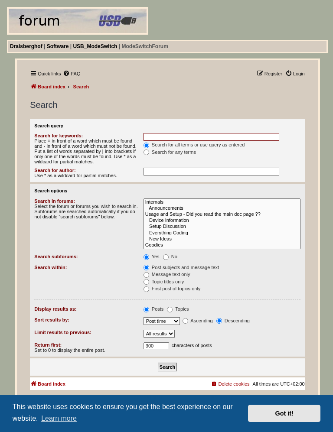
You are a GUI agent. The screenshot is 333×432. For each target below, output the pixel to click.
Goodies (222, 245)
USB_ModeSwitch (95, 46)
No (170, 256)
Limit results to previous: (62, 332)
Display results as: (55, 309)
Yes (152, 256)
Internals (222, 202)
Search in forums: (54, 201)
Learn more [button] (59, 418)
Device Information (222, 221)
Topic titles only (164, 281)
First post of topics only (172, 288)
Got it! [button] (284, 413)
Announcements (222, 208)
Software (58, 46)
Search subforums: (56, 256)
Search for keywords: (58, 135)
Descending (233, 320)
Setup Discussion (222, 227)
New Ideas (222, 239)
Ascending (198, 320)
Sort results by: (51, 319)
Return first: (48, 345)
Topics (178, 309)
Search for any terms (170, 152)
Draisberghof (26, 46)
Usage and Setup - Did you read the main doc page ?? (222, 214)
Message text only (167, 274)
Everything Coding (222, 233)
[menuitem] (71, 73)
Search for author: (54, 170)
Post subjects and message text (181, 267)
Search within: (50, 267)
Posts (154, 309)
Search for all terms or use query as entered (194, 144)
